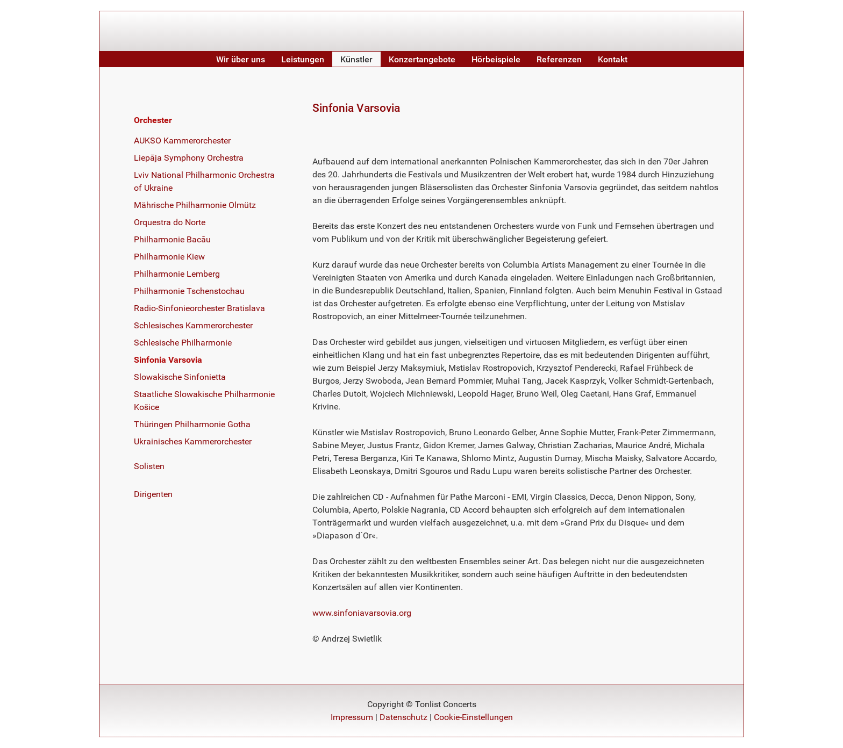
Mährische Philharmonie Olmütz (195, 205)
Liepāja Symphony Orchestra (189, 158)
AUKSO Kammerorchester (182, 140)
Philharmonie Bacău (172, 239)
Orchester (153, 120)
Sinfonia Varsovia (168, 360)
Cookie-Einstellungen (473, 717)
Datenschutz (403, 717)
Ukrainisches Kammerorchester (193, 441)
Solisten (149, 466)
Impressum (352, 717)
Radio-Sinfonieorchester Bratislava (199, 308)
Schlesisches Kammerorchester (193, 325)
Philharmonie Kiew (169, 256)
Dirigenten (153, 494)
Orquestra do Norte (169, 222)
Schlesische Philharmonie (183, 342)
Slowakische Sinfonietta (180, 377)
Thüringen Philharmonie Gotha (192, 424)
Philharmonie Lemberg (177, 274)
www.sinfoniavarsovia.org (361, 613)
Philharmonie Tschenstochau (189, 291)
